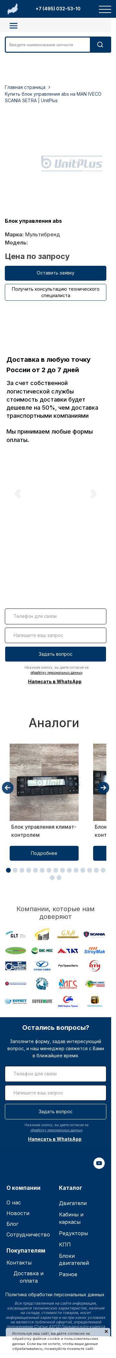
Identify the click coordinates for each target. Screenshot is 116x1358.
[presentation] (8, 788)
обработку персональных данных (56, 672)
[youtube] (99, 1167)
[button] (8, 870)
